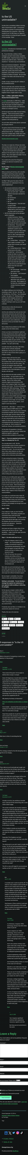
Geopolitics (4, 1115)
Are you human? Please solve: (14, 1082)
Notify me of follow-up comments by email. (13, 1090)
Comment (3, 1043)
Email (2, 1066)
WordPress (15, 1150)
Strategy (17, 1115)
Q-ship (5, 101)
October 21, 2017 (4, 747)
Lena (1, 731)
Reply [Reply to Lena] (1, 740)
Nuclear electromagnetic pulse (10, 138)
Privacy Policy (8, 1138)
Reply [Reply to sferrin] (1, 789)
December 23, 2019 (4, 763)
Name (2, 1059)
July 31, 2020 (8, 879)
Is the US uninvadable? (9, 43)
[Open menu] (25, 6)
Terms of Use (7, 1142)
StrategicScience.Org (7, 1147)
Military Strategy (11, 1115)
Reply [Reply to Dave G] (1, 661)
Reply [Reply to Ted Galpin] (3, 725)
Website (2, 1073)
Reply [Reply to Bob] (6, 912)
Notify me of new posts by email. (10, 1093)
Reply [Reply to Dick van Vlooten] (1, 756)
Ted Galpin (4, 49)
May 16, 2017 (3, 732)
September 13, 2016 (7, 669)
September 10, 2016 (4, 652)
